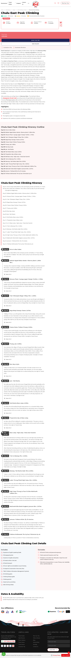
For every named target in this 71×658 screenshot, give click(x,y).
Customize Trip (21, 628)
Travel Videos (21, 624)
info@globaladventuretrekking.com (52, 640)
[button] (63, 22)
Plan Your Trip (65, 3)
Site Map (35, 626)
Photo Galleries (21, 622)
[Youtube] (13, 628)
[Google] (60, 593)
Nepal (14, 9)
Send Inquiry (59, 43)
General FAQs (36, 624)
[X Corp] (5, 628)
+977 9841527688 (8, 623)
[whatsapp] (4, 654)
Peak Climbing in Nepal (22, 9)
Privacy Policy (55, 655)
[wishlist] (58, 3)
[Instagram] (8, 628)
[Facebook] (2, 628)
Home (2, 9)
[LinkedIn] (10, 628)
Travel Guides (21, 618)
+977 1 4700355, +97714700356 (30, 644)
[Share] (63, 25)
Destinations (8, 9)
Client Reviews (21, 620)
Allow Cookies (65, 655)
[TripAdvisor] (52, 593)
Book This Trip (59, 40)
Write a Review (36, 620)
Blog (34, 622)
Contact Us (35, 628)
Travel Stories (21, 626)
